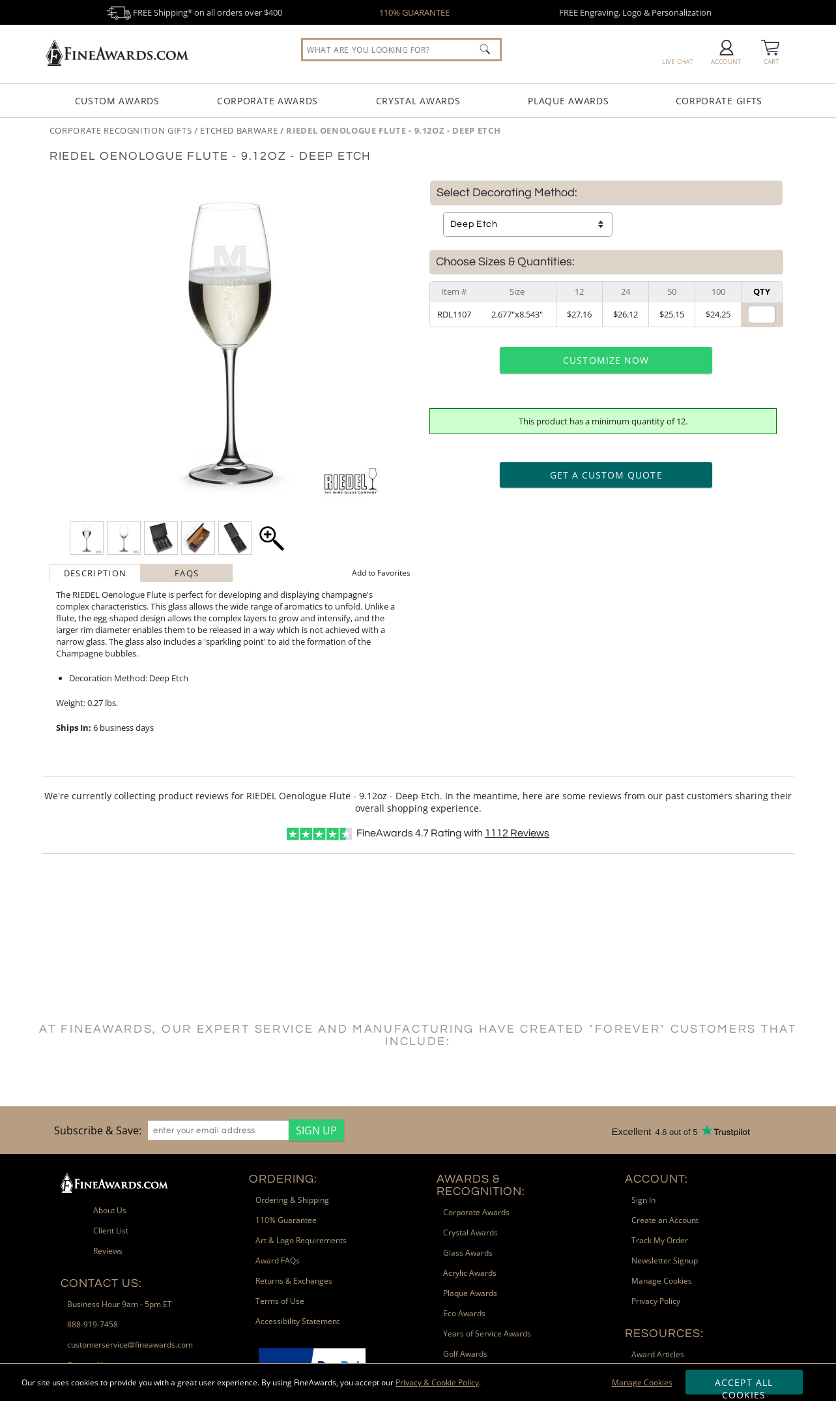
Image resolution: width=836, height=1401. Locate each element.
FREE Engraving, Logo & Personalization (635, 12)
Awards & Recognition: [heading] (481, 1185)
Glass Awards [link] (468, 1252)
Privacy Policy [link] (655, 1300)
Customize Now (606, 360)
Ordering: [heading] (283, 1179)
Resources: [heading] (664, 1333)
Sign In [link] (643, 1199)
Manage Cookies (642, 1382)
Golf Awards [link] (465, 1353)
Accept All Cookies (744, 1385)
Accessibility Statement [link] (297, 1321)
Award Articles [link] (657, 1354)
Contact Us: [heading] (101, 1283)
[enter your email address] (218, 1130)
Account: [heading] (656, 1179)
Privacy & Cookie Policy (437, 1382)
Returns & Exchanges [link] (293, 1280)
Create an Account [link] (665, 1220)
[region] (196, 1130)
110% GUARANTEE (414, 12)
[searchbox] (401, 49)
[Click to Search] (484, 49)
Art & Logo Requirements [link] (301, 1240)
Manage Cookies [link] (661, 1280)
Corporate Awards (267, 101)
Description (95, 573)
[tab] (95, 573)
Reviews (517, 833)
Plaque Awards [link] (470, 1293)
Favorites (381, 572)
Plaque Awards (568, 101)
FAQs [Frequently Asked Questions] (187, 573)
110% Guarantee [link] (286, 1220)
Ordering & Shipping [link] (292, 1199)
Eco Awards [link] (464, 1313)
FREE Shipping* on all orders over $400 (194, 12)
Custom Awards (117, 101)
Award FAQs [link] (277, 1260)
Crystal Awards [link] (470, 1232)
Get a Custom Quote (606, 475)
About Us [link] (109, 1210)
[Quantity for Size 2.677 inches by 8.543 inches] (761, 314)
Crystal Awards (418, 101)
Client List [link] (110, 1230)
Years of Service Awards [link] (487, 1333)
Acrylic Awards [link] (470, 1272)
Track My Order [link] (659, 1240)
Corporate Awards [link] (476, 1212)
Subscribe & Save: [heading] (97, 1130)
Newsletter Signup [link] (664, 1260)
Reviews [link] (108, 1250)
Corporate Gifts (719, 101)
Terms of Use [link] (279, 1300)
